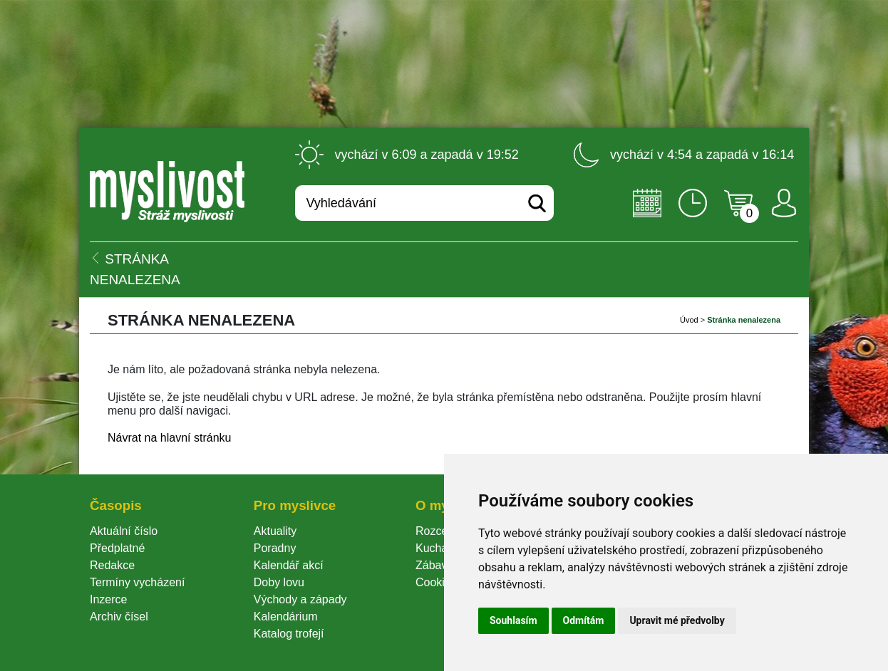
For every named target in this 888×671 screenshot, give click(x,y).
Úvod (689, 320)
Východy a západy (300, 599)
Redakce (112, 565)
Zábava (434, 565)
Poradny (275, 548)
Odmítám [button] (583, 620)
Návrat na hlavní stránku (169, 438)
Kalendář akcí (289, 565)
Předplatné (117, 548)
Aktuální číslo (124, 531)
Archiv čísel (119, 616)
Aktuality (275, 531)
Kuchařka (439, 548)
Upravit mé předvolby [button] (676, 620)
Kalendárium (286, 616)
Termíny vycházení (137, 582)
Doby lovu (279, 582)
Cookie (436, 582)
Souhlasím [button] (513, 620)
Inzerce (108, 599)
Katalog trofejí (289, 634)
